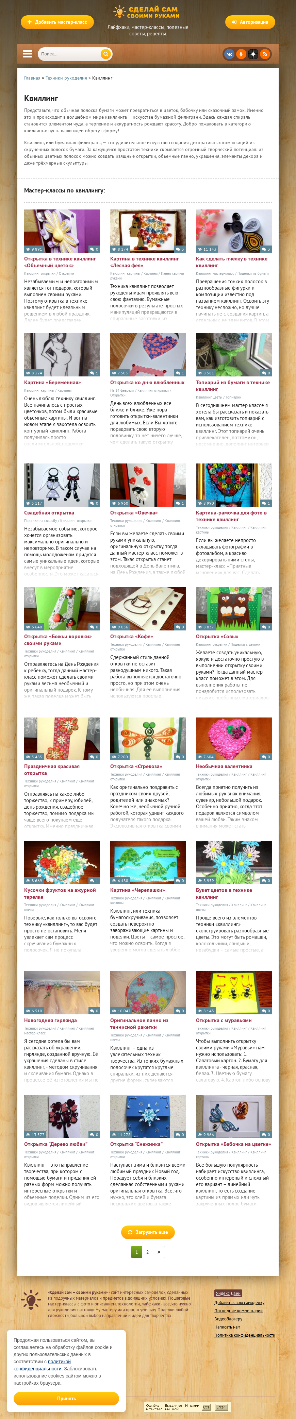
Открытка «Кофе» (131, 636)
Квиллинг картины (125, 273)
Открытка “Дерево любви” (55, 1144)
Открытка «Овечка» (134, 512)
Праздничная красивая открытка (52, 769)
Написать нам (227, 1327)
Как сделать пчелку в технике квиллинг (231, 262)
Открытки (66, 273)
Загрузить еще (148, 1232)
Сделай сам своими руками (148, 12)
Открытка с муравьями (224, 1020)
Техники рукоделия (126, 520)
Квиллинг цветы (209, 397)
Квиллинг (153, 520)
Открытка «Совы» (217, 636)
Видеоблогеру (228, 1319)
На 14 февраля (122, 390)
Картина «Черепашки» (137, 889)
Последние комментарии (238, 1311)
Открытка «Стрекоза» (136, 766)
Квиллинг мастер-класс (215, 273)
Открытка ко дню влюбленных (147, 382)
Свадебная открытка (49, 512)
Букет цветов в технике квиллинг (224, 893)
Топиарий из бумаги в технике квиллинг (233, 385)
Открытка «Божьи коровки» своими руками (58, 639)
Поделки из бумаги (253, 273)
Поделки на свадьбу (40, 520)
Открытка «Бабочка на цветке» (233, 1144)
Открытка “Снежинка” (136, 1144)
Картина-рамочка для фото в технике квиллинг (231, 516)
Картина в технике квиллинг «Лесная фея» (144, 262)
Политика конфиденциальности (244, 1335)
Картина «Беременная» (52, 382)
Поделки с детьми (245, 644)
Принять (66, 1398)
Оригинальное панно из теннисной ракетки (139, 1023)
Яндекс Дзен (228, 1293)
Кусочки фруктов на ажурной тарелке (60, 893)
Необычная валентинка (224, 766)
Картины (151, 273)
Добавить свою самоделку (239, 1302)
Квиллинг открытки (39, 273)
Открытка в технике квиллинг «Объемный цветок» (60, 262)
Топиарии (233, 397)
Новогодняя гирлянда (50, 1020)
